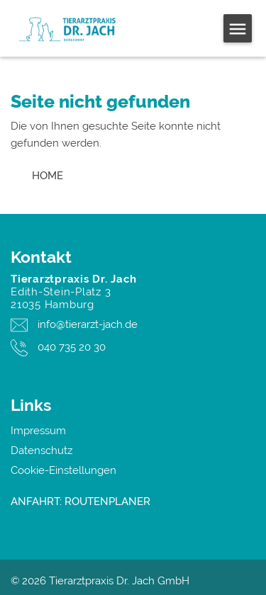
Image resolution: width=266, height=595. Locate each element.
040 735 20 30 (72, 347)
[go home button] (47, 175)
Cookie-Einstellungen (63, 470)
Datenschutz (41, 450)
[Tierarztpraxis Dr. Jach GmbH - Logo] (80, 29)
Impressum (38, 430)
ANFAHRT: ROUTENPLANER (80, 501)
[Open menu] (237, 28)
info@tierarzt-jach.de (88, 324)
